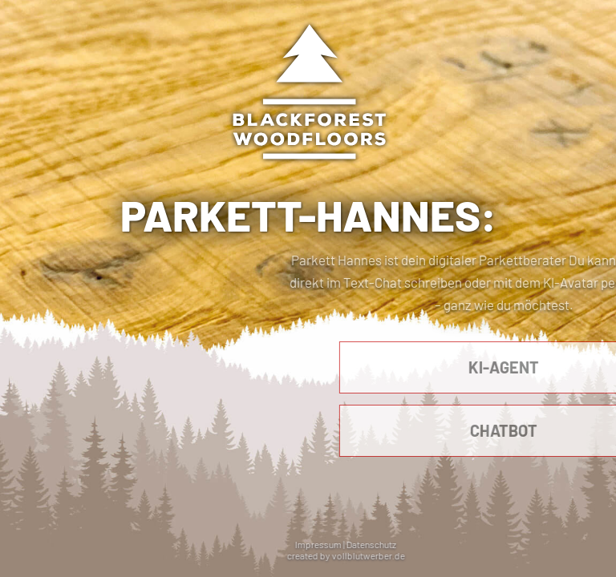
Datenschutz (403, 544)
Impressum (350, 544)
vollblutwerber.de (399, 555)
